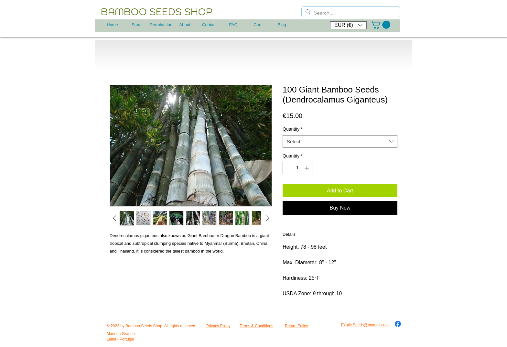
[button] (348, 25)
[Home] (112, 25)
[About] (185, 25)
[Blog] (282, 25)
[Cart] (257, 25)
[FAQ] (233, 25)
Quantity (293, 129)
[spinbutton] (297, 168)
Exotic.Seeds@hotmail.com (365, 325)
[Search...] (350, 13)
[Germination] (161, 25)
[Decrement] (288, 168)
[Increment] (307, 168)
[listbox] (348, 25)
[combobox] (340, 141)
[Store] (136, 25)
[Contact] (209, 25)
